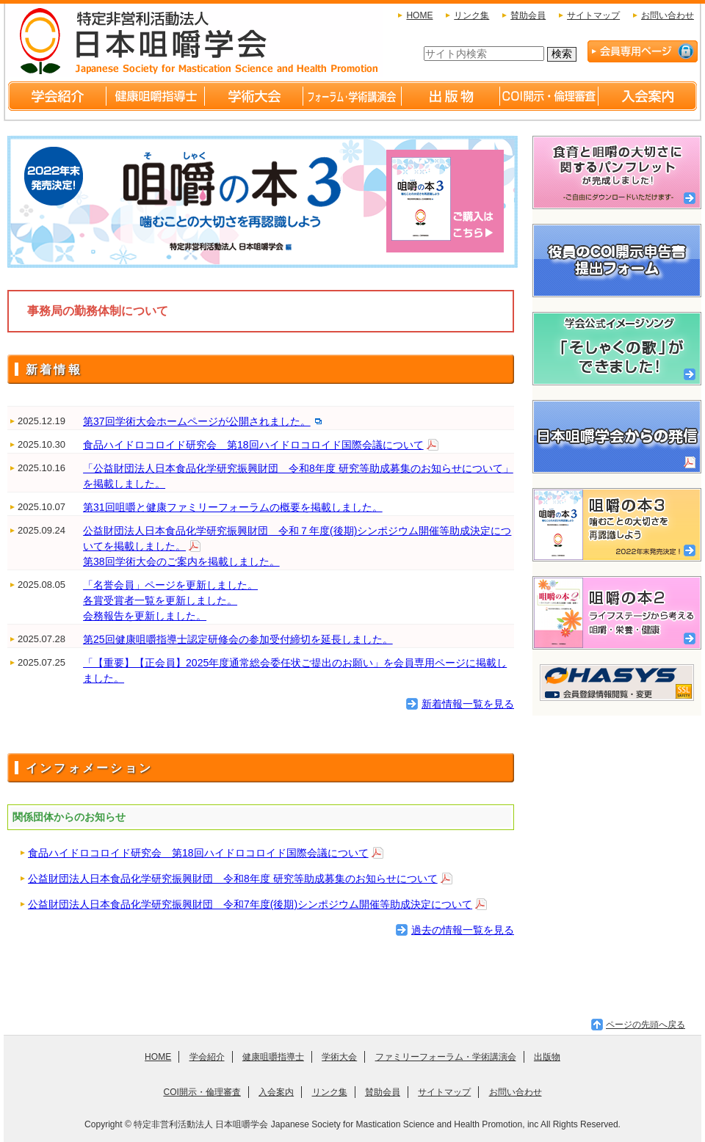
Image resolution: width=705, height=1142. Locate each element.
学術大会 (339, 1057)
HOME (419, 15)
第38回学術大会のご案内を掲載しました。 (181, 561)
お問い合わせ (667, 15)
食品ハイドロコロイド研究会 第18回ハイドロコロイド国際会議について (253, 445)
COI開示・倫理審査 (201, 1092)
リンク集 (471, 15)
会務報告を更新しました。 (144, 616)
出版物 (547, 1057)
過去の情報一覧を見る (462, 930)
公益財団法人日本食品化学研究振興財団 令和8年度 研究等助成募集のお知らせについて (233, 878)
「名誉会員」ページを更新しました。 (170, 585)
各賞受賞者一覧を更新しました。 (160, 600)
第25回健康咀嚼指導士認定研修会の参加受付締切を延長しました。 (238, 639)
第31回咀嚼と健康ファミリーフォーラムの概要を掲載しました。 (233, 507)
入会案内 (276, 1092)
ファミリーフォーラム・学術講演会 (445, 1057)
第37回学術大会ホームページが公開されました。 (197, 421)
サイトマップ (593, 15)
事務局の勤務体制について (97, 311)
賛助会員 (528, 15)
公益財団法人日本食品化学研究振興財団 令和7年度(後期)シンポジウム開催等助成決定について (250, 904)
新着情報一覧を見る (468, 704)
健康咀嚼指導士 (273, 1057)
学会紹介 (207, 1057)
